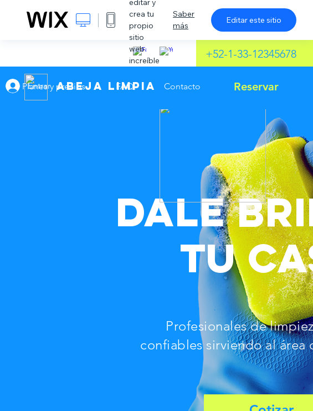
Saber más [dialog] (183, 20)
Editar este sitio (253, 20)
